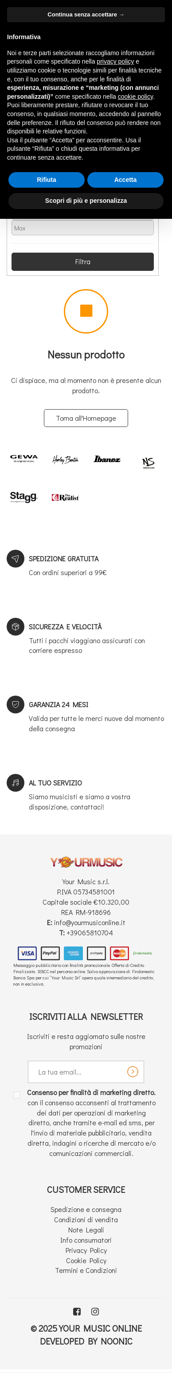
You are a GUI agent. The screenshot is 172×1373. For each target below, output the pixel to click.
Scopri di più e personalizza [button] (86, 200)
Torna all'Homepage (86, 418)
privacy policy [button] (115, 61)
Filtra (82, 261)
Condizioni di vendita (86, 1219)
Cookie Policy (86, 1260)
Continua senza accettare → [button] (85, 14)
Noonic (117, 1341)
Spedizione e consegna (86, 1209)
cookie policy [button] (135, 96)
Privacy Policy (86, 1250)
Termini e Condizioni (86, 1270)
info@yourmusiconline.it (89, 922)
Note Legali (86, 1229)
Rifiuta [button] (46, 179)
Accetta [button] (125, 179)
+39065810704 (89, 932)
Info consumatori (86, 1239)
